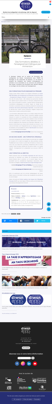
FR (50, 1)
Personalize (37, 399)
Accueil (4, 21)
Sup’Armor (33, 196)
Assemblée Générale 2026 (10, 235)
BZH (50, 4)
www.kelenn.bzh (15, 191)
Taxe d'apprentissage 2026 (10, 254)
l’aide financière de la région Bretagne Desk (31, 162)
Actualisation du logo (8, 293)
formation (14, 213)
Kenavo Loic (6, 274)
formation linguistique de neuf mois (32, 155)
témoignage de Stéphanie (22, 169)
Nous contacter (26, 347)
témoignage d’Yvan (20, 165)
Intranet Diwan (45, 12)
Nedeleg (29, 165)
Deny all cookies (27, 399)
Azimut (23, 196)
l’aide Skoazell (32, 127)
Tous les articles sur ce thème (9, 313)
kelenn (18, 213)
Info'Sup (18, 197)
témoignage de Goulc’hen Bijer (23, 131)
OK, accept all (17, 399)
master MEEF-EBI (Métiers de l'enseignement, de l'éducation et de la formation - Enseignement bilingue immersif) (26, 95)
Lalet (30, 169)
